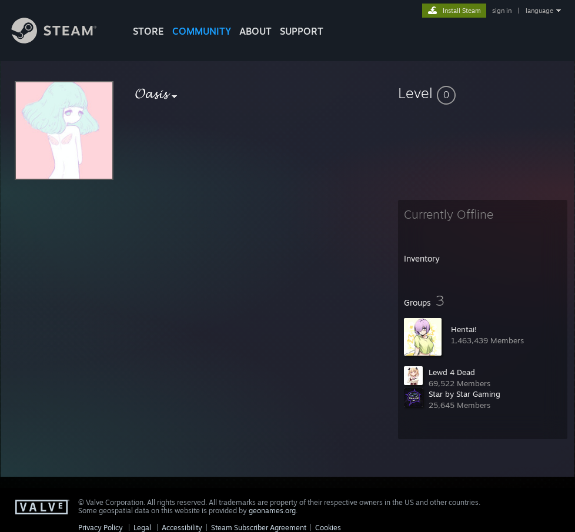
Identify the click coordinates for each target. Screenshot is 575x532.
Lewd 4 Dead (452, 372)
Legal (142, 527)
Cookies (328, 527)
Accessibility (182, 527)
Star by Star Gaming (464, 394)
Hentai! (464, 329)
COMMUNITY (201, 31)
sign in (502, 10)
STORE (148, 31)
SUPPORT (301, 31)
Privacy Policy (100, 527)
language (539, 10)
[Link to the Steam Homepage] (63, 40)
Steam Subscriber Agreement (258, 527)
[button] (482, 93)
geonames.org (272, 510)
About (255, 31)
